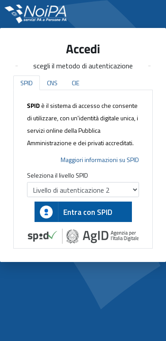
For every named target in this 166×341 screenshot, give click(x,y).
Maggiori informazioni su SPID (100, 159)
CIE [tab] (75, 82)
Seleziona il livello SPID (57, 175)
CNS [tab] (52, 82)
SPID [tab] (26, 82)
